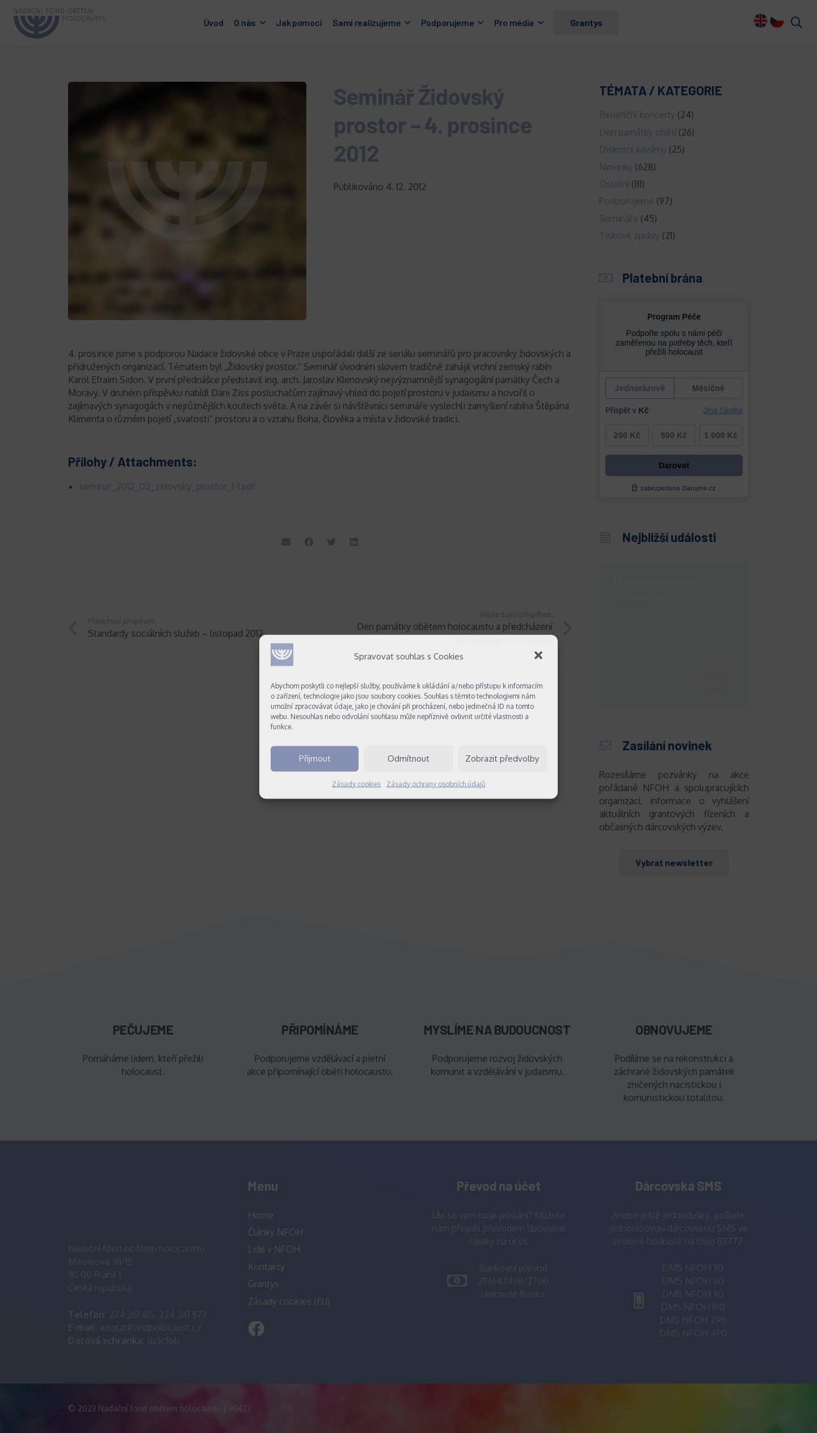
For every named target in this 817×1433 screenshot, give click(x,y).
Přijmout (315, 758)
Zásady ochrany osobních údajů (435, 783)
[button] (539, 656)
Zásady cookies (356, 783)
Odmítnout (408, 758)
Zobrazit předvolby (502, 758)
